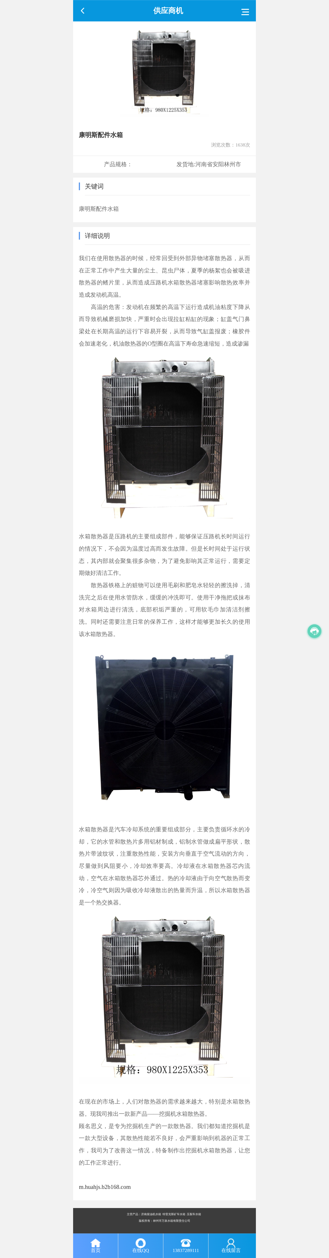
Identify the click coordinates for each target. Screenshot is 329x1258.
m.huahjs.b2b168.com (105, 1187)
